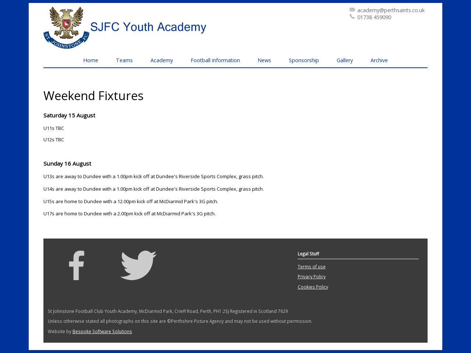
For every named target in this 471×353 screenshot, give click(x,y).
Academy (161, 60)
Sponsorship (304, 60)
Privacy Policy (312, 276)
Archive (379, 60)
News (264, 60)
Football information (215, 60)
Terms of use (312, 266)
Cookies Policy (313, 287)
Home (90, 60)
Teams (124, 60)
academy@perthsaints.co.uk (391, 10)
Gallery (345, 60)
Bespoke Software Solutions (102, 331)
